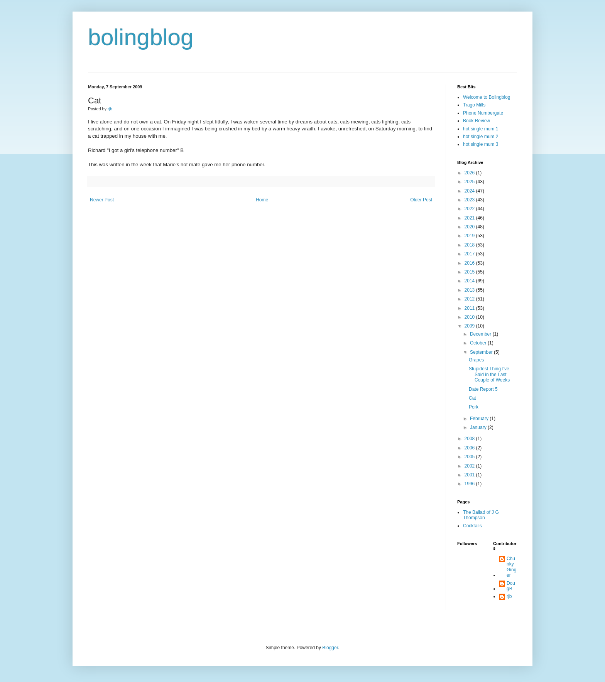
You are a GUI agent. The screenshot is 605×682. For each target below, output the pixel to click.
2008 (470, 438)
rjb (509, 596)
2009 (470, 326)
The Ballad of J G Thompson (481, 515)
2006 (470, 448)
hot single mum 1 (480, 129)
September (482, 352)
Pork (473, 407)
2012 (470, 299)
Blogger (330, 647)
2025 (470, 181)
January (479, 427)
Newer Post (102, 200)
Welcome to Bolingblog (486, 97)
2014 (470, 281)
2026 (470, 173)
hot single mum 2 (480, 136)
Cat (472, 398)
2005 (470, 456)
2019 (470, 235)
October (479, 343)
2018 (470, 245)
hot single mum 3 (480, 144)
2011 (470, 308)
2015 (470, 272)
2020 (470, 227)
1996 (470, 483)
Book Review (476, 120)
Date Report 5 (483, 389)
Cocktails (472, 525)
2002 (470, 466)
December (481, 334)
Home (262, 200)
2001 (470, 475)
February (480, 418)
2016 (470, 263)
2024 (470, 191)
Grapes (476, 360)
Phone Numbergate (483, 113)
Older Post (421, 200)
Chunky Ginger (511, 567)
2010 (470, 317)
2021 (470, 218)
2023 (470, 200)
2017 (470, 254)
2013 (470, 290)
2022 (470, 208)
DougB (511, 586)
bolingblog (141, 37)
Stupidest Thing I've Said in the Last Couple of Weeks (489, 374)
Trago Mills (474, 105)
